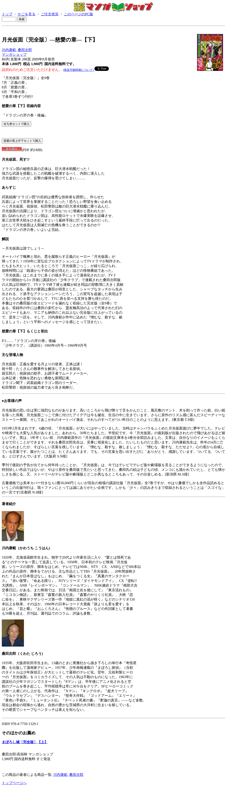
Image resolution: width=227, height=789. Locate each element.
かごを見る (26, 14)
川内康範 (9, 50)
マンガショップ (14, 54)
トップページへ (14, 783)
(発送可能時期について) (78, 70)
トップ (7, 14)
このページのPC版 (78, 14)
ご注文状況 (50, 14)
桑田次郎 (25, 50)
